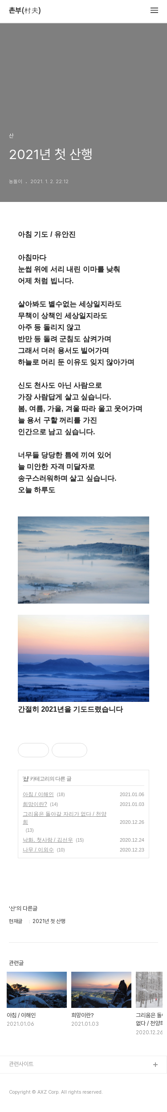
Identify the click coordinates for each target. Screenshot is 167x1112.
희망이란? (35, 804)
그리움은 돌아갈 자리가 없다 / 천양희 (64, 818)
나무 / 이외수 (38, 850)
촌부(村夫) (25, 11)
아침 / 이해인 (38, 794)
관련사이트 (21, 1064)
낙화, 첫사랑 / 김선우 (48, 840)
